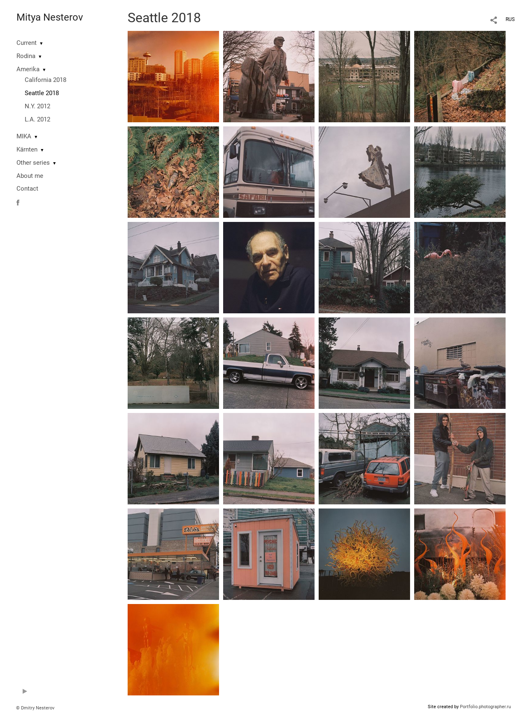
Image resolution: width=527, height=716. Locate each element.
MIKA (23, 136)
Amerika (28, 69)
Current (26, 43)
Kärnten (26, 149)
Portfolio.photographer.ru (485, 706)
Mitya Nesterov (49, 17)
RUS (510, 19)
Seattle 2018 (42, 93)
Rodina (25, 56)
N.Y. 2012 (37, 106)
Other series (33, 162)
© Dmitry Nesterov (35, 708)
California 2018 (45, 80)
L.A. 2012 (37, 119)
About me (29, 176)
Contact (27, 188)
